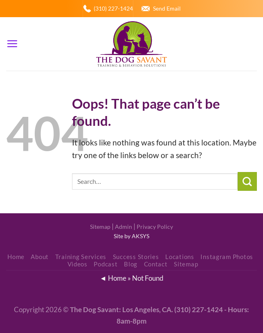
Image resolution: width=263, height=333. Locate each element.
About (40, 256)
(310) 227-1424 (113, 8)
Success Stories (136, 256)
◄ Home (112, 278)
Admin (123, 226)
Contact (156, 264)
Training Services (81, 256)
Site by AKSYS (131, 235)
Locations (179, 256)
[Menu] (12, 44)
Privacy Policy (155, 226)
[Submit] (247, 181)
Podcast (105, 264)
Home (16, 256)
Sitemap (100, 226)
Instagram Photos (226, 256)
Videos (77, 264)
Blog (130, 264)
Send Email (167, 8)
